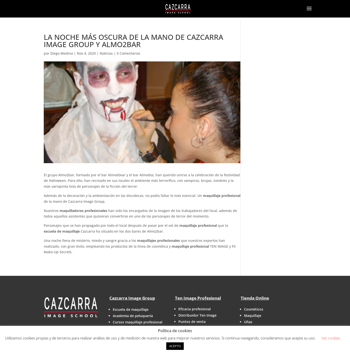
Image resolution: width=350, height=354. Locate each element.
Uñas (248, 322)
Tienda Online (255, 298)
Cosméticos (253, 309)
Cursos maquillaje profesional (137, 322)
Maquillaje (252, 315)
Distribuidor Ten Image (197, 315)
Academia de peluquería (133, 315)
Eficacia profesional (194, 309)
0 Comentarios (128, 53)
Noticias (106, 53)
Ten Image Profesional (198, 298)
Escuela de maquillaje (131, 309)
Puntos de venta (192, 321)
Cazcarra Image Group (132, 298)
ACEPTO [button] (175, 346)
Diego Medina (61, 53)
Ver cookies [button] (331, 338)
